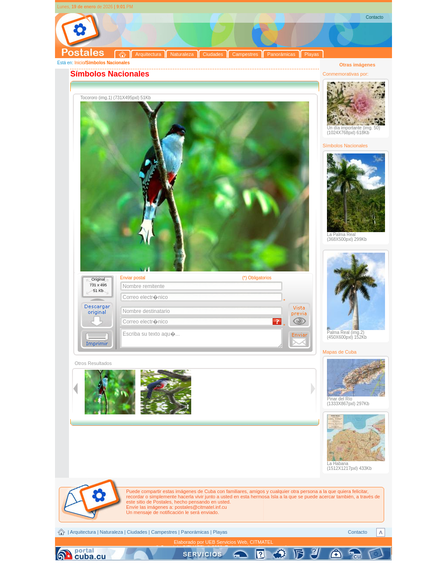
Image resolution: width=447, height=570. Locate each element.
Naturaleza (111, 532)
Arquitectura (83, 532)
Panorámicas (195, 532)
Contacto (374, 17)
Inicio (79, 62)
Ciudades (137, 532)
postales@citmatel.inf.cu (201, 507)
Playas (220, 532)
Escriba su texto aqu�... (202, 338)
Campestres (164, 532)
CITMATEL (261, 542)
